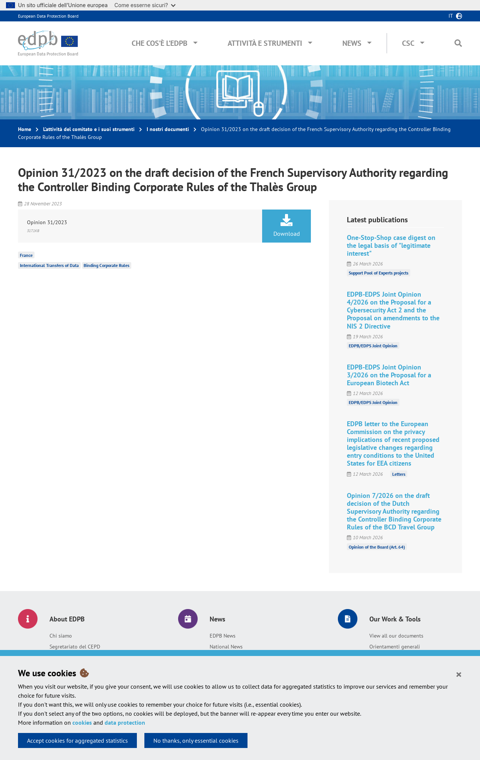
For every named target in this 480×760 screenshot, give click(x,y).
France (26, 255)
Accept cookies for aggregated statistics (77, 740)
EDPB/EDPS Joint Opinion (373, 345)
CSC (408, 43)
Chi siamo (61, 635)
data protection (125, 722)
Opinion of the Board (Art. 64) (377, 546)
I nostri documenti (168, 129)
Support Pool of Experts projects (378, 273)
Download (286, 225)
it (450, 15)
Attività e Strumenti (265, 43)
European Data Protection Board (48, 16)
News (352, 43)
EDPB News (223, 635)
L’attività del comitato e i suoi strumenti (89, 129)
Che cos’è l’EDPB (160, 43)
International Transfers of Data (49, 265)
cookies (82, 722)
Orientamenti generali (394, 646)
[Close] (459, 674)
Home (24, 129)
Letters (398, 474)
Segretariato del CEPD (75, 646)
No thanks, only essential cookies (195, 740)
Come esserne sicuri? (145, 5)
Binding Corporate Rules (106, 265)
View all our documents (396, 635)
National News (226, 646)
